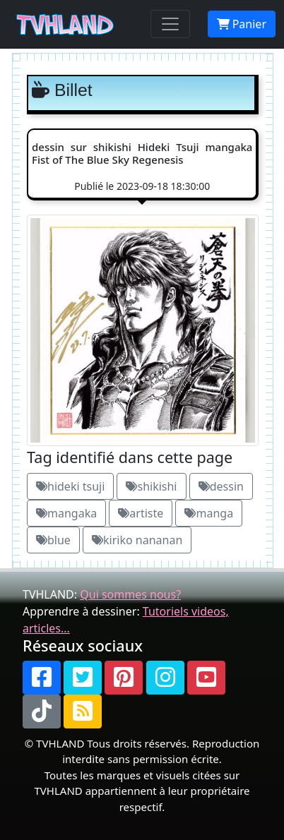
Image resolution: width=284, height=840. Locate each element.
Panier (241, 24)
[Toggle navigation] (170, 24)
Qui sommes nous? (130, 594)
